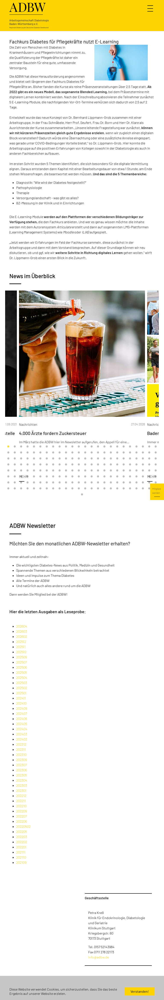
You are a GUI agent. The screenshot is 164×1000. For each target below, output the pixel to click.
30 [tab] (40, 453)
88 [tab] (104, 465)
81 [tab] (59, 465)
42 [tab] (117, 453)
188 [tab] (130, 489)
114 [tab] (117, 471)
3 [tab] (21, 447)
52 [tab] (27, 459)
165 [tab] (136, 483)
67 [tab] (124, 459)
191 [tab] (149, 489)
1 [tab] (8, 447)
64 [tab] (104, 459)
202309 (21, 760)
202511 (21, 647)
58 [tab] (66, 459)
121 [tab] (8, 477)
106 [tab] (66, 471)
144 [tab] (156, 477)
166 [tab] (143, 483)
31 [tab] (47, 453)
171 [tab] (21, 489)
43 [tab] (124, 453)
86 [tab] (91, 465)
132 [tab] (79, 477)
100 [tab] (27, 471)
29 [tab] (34, 453)
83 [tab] (72, 465)
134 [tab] (91, 477)
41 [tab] (111, 453)
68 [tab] (130, 459)
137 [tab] (111, 477)
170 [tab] (15, 489)
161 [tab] (111, 483)
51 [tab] (21, 459)
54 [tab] (40, 459)
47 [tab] (149, 453)
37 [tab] (85, 453)
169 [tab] (8, 489)
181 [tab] (85, 489)
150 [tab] (40, 483)
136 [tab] (104, 477)
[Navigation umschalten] (150, 8)
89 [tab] (111, 465)
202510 (21, 652)
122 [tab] (15, 477)
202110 (21, 857)
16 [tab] (104, 447)
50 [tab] (15, 459)
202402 (21, 739)
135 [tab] (98, 477)
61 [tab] (85, 459)
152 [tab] (53, 483)
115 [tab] (124, 471)
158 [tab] (91, 483)
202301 (21, 790)
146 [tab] (15, 483)
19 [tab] (124, 447)
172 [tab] (27, 489)
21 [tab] (136, 447)
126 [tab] (40, 477)
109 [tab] (85, 471)
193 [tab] (82, 495)
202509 (21, 657)
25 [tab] (8, 453)
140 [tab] (130, 477)
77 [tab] (34, 465)
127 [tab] (47, 477)
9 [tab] (59, 447)
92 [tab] (130, 465)
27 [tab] (21, 453)
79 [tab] (47, 465)
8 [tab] (53, 447)
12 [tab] (79, 447)
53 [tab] (34, 459)
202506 (21, 667)
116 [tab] (130, 471)
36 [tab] (79, 453)
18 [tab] (117, 447)
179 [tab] (72, 489)
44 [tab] (130, 453)
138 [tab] (117, 477)
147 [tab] (21, 483)
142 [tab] (143, 477)
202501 (21, 693)
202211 (21, 801)
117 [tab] (136, 471)
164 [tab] (130, 483)
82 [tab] (66, 465)
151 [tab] (47, 483)
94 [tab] (143, 465)
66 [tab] (117, 459)
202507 (21, 662)
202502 (21, 688)
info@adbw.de (98, 957)
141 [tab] (136, 477)
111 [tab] (98, 471)
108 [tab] (79, 471)
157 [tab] (85, 483)
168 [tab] (156, 483)
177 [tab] (59, 489)
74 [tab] (15, 465)
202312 (21, 744)
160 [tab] (104, 483)
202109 (21, 862)
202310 (21, 754)
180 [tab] (79, 489)
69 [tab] (136, 459)
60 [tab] (79, 459)
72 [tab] (156, 459)
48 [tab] (156, 453)
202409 (21, 708)
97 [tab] (8, 471)
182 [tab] (91, 489)
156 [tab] (79, 483)
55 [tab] (47, 459)
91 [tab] (124, 465)
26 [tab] (15, 453)
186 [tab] (117, 489)
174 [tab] (40, 489)
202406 (21, 719)
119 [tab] (149, 471)
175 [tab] (47, 489)
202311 (21, 749)
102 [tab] (40, 471)
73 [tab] (8, 465)
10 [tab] (66, 447)
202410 (21, 703)
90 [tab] (117, 465)
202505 (21, 672)
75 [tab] (21, 465)
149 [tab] (34, 483)
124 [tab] (27, 477)
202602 (21, 636)
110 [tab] (91, 471)
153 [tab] (59, 483)
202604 (21, 626)
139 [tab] (124, 477)
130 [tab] (66, 477)
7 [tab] (47, 447)
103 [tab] (47, 471)
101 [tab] (34, 471)
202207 (21, 816)
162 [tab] (117, 483)
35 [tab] (72, 453)
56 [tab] (53, 459)
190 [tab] (143, 489)
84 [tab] (79, 465)
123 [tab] (21, 477)
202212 (21, 796)
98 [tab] (15, 471)
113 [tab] (111, 471)
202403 (21, 734)
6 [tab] (40, 447)
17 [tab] (111, 447)
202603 (21, 631)
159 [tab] (98, 483)
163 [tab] (124, 483)
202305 (21, 775)
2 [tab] (15, 447)
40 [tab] (104, 453)
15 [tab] (98, 447)
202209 (21, 811)
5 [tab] (34, 447)
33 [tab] (59, 453)
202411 (21, 698)
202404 (21, 729)
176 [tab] (53, 489)
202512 (21, 641)
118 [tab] (143, 471)
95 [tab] (149, 465)
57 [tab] (59, 459)
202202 (21, 842)
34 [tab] (66, 453)
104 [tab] (53, 471)
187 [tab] (124, 489)
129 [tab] (59, 477)
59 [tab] (72, 459)
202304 (21, 780)
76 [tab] (27, 465)
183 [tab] (98, 489)
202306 (21, 770)
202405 (21, 724)
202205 (21, 831)
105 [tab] (59, 471)
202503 (21, 683)
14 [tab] (91, 447)
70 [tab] (143, 459)
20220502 (23, 826)
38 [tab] (91, 453)
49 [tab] (8, 459)
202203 (21, 837)
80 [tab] (53, 465)
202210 (21, 806)
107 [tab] (72, 471)
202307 (21, 765)
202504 (21, 677)
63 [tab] (98, 459)
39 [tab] (98, 453)
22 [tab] (143, 447)
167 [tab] (149, 483)
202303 (21, 785)
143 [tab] (149, 477)
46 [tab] (143, 453)
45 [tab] (136, 453)
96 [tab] (156, 465)
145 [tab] (8, 483)
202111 (20, 852)
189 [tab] (136, 489)
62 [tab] (91, 459)
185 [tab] (111, 489)
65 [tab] (111, 459)
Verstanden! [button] (139, 991)
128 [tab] (53, 477)
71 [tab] (149, 459)
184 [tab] (104, 489)
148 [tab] (27, 483)
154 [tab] (66, 483)
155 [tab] (72, 483)
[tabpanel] (82, 389)
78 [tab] (40, 465)
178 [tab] (66, 489)
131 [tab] (72, 477)
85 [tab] (85, 465)
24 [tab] (156, 447)
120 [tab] (156, 471)
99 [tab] (21, 471)
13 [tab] (85, 447)
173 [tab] (34, 489)
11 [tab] (72, 447)
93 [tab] (136, 465)
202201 (21, 847)
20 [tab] (130, 447)
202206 (21, 821)
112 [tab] (104, 471)
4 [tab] (27, 447)
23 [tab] (149, 447)
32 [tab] (53, 453)
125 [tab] (34, 477)
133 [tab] (85, 477)
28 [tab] (27, 453)
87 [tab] (98, 465)
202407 (21, 713)
